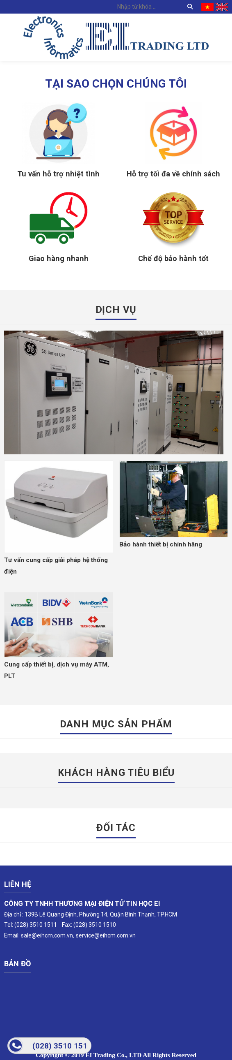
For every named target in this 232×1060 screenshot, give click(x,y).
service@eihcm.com (102, 935)
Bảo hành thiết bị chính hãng (160, 544)
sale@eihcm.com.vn (47, 935)
